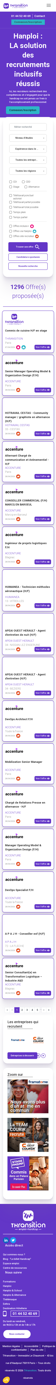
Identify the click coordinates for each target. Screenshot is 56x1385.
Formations (9, 1281)
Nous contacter (17, 1334)
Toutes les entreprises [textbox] (27, 159)
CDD (28, 181)
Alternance (34, 186)
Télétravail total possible (26, 207)
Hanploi (7, 1286)
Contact (39, 16)
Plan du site (37, 1349)
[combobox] (28, 138)
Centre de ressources (15, 1268)
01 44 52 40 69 (21, 16)
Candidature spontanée (28, 257)
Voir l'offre (43, 347)
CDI (15, 181)
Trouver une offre (27, 247)
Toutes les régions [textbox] (25, 170)
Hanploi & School (12, 1290)
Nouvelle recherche (28, 266)
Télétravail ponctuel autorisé (23, 196)
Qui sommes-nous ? (14, 1254)
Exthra (6, 1303)
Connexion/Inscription (28, 22)
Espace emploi (11, 1263)
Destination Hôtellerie (15, 1308)
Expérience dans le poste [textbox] (28, 148)
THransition (30, 1370)
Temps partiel (20, 217)
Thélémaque (10, 1299)
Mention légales (11, 1346)
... (41, 1009)
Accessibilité (31, 1346)
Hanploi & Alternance (14, 1295)
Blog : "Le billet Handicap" (17, 1259)
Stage (16, 186)
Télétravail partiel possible (26, 202)
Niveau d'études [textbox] (24, 137)
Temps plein (19, 212)
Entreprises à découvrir (22, 1055)
